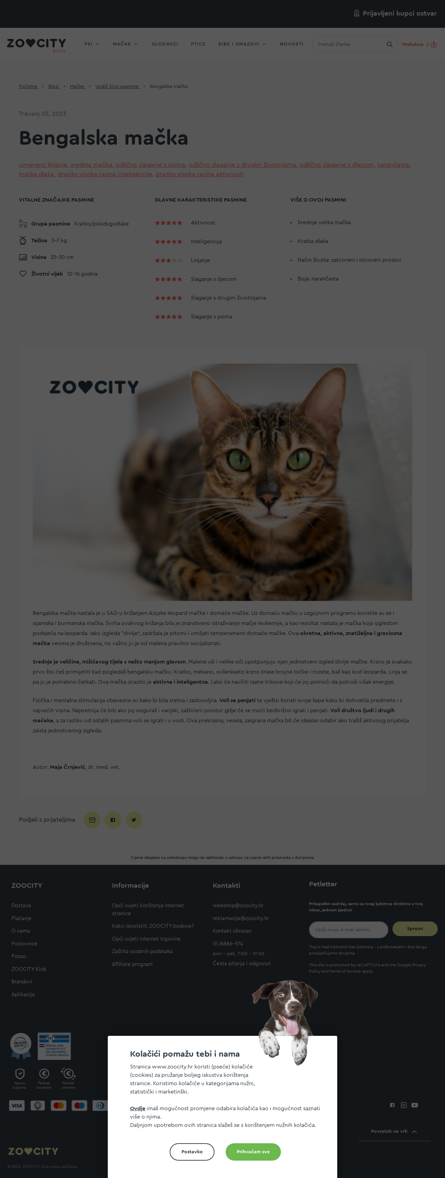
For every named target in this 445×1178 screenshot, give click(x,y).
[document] (225, 1110)
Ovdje (137, 1108)
